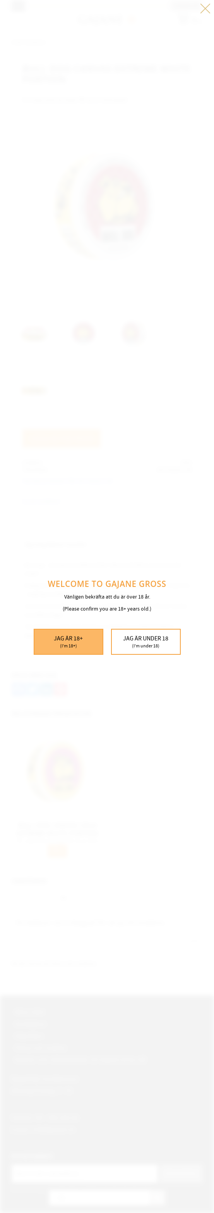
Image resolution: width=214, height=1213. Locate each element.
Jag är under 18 (145, 642)
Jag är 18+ (68, 642)
